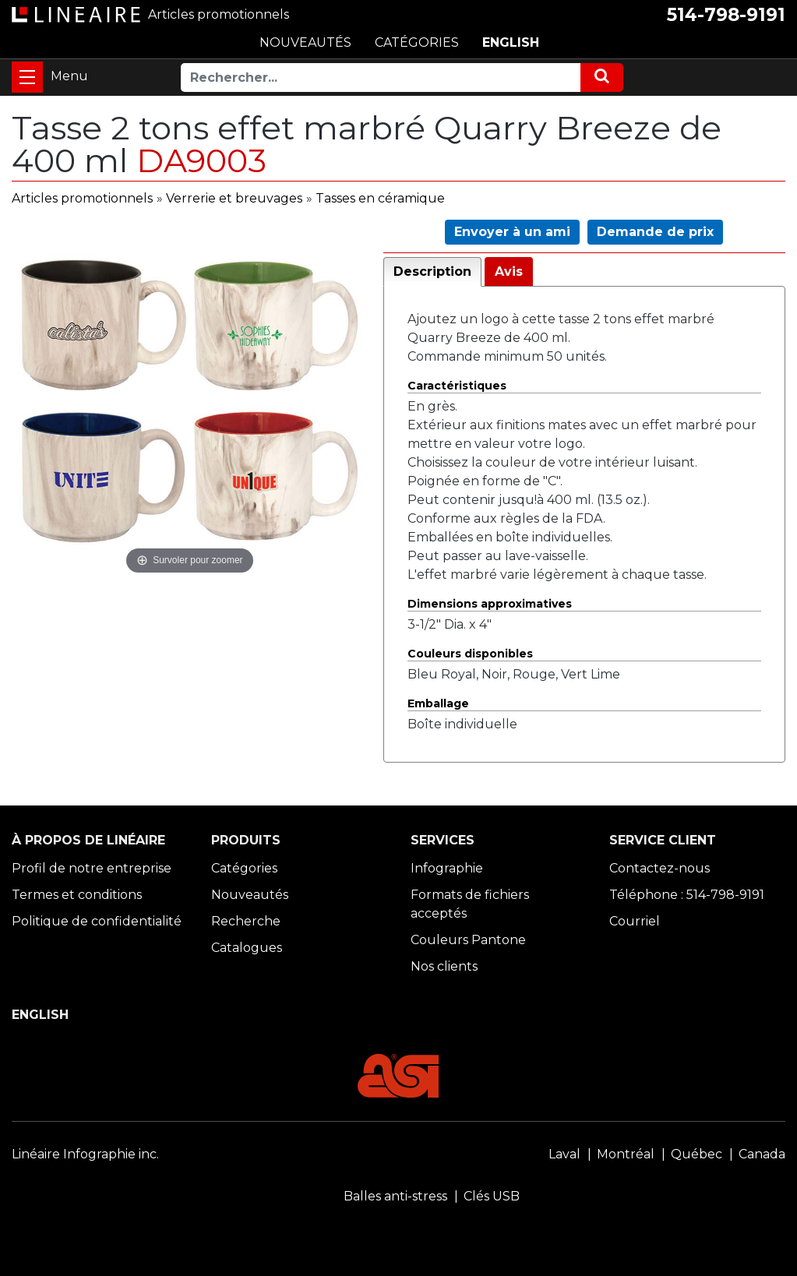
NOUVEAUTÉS (305, 42)
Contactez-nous (659, 868)
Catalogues (246, 947)
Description (432, 271)
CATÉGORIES (417, 42)
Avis (509, 271)
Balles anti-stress (395, 1196)
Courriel (634, 921)
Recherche (245, 921)
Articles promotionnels (82, 198)
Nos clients (444, 966)
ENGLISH (510, 42)
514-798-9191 (726, 15)
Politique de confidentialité (97, 921)
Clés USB (492, 1196)
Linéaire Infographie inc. (85, 1154)
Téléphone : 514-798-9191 (686, 894)
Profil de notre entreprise (91, 868)
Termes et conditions (77, 894)
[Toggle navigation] (27, 77)
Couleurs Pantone (468, 939)
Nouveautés (249, 894)
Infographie (447, 868)
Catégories (244, 868)
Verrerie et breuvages (234, 198)
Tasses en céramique (380, 198)
